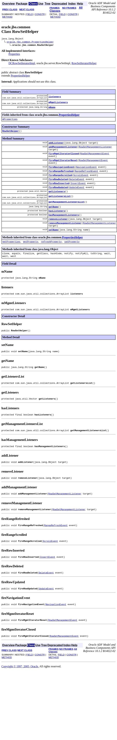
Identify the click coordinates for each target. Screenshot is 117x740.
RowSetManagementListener (95, 152)
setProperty (72, 259)
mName (51, 110)
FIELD (29, 14)
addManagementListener (62, 152)
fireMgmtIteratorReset (62, 167)
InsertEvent (78, 193)
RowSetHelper (10, 135)
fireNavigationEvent (61, 175)
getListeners (56, 203)
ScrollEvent (81, 184)
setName (53, 247)
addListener (56, 147)
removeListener (58, 234)
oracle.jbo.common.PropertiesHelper (30, 42)
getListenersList (59, 208)
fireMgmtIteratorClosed (63, 159)
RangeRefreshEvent (86, 180)
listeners (54, 98)
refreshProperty (51, 259)
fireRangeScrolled (60, 184)
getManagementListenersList (66, 215)
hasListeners (56, 225)
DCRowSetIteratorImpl (21, 63)
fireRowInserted (58, 193)
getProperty (30, 259)
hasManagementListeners (63, 230)
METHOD (7, 17)
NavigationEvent (86, 175)
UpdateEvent (76, 198)
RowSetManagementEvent (94, 159)
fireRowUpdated (58, 198)
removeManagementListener (64, 239)
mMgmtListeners (58, 104)
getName (53, 221)
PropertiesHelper (20, 76)
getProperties (11, 259)
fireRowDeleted (58, 189)
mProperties (9, 122)
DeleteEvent (76, 189)
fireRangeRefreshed (60, 180)
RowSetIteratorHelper (84, 63)
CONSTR (40, 14)
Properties (14, 54)
